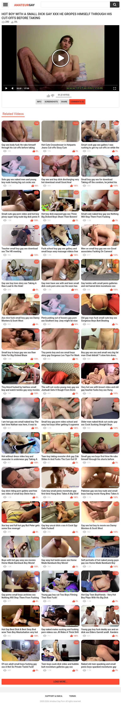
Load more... (61, 681)
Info (39, 102)
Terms (72, 696)
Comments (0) (77, 102)
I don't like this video (52, 95)
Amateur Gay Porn (57, 701)
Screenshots (51, 102)
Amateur (24, 5)
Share (64, 102)
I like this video (48, 95)
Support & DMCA (53, 696)
